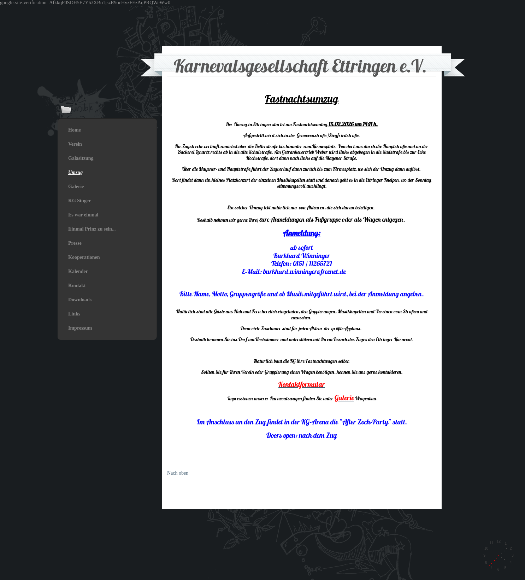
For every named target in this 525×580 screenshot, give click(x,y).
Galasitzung (81, 158)
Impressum (80, 328)
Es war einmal (83, 215)
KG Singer (79, 200)
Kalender (78, 271)
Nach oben (177, 473)
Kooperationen (84, 257)
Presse (75, 243)
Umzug (75, 172)
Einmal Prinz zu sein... (92, 229)
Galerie (76, 186)
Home (74, 130)
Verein (75, 144)
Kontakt (77, 285)
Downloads (80, 299)
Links (74, 314)
